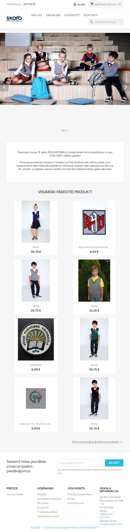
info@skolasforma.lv (111, 524)
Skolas (36, 15)
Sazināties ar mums (48, 516)
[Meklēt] (105, 22)
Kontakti (91, 15)
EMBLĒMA (35, 365)
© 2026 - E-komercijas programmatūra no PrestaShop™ (65, 527)
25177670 (29, 4)
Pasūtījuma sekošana (80, 494)
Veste (35, 247)
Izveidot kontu (76, 503)
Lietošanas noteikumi (49, 498)
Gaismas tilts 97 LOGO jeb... (36, 423)
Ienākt (71, 498)
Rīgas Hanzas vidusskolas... (94, 247)
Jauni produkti (15, 494)
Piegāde (42, 494)
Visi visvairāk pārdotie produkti (97, 442)
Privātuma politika (47, 511)
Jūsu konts (76, 488)
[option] (65, 83)
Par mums (53, 15)
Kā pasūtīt (72, 15)
